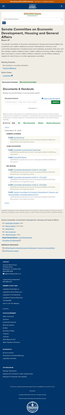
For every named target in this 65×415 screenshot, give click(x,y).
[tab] (10, 82)
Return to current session (44, 2)
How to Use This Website (11, 303)
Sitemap (5, 371)
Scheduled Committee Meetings (13, 355)
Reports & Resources (53, 123)
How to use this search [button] (51, 98)
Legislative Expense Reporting (13, 298)
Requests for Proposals (10, 377)
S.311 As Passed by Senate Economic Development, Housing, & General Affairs (28, 248)
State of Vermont (8, 316)
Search (55, 102)
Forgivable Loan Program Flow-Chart (24, 150)
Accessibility (23, 377)
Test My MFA (7, 301)
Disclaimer (6, 309)
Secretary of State (8, 331)
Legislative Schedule (9, 358)
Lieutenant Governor (9, 322)
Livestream (7, 76)
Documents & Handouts (10, 82)
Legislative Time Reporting (11, 295)
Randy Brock (10, 229)
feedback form (42, 386)
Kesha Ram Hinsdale (12, 223)
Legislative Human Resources (12, 292)
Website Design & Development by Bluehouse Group (32, 398)
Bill (19, 123)
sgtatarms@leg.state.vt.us (12, 274)
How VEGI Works (17, 157)
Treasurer (6, 334)
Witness (40, 123)
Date (13, 123)
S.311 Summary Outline (10, 251)
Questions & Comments (10, 374)
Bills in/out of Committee (28, 82)
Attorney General (8, 325)
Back (7, 127)
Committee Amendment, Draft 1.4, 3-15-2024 (27, 170)
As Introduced (16, 138)
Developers (32, 391)
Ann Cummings (11, 232)
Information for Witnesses (11, 240)
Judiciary (6, 337)
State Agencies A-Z (9, 339)
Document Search (32, 98)
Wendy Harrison (11, 235)
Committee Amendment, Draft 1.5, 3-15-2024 (27, 177)
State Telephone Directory (11, 342)
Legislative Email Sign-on (11, 289)
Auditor (5, 328)
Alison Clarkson (11, 226)
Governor (6, 319)
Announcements (8, 353)
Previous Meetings (9, 68)
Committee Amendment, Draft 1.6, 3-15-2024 (27, 185)
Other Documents (29, 123)
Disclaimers (13, 371)
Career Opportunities (26, 374)
